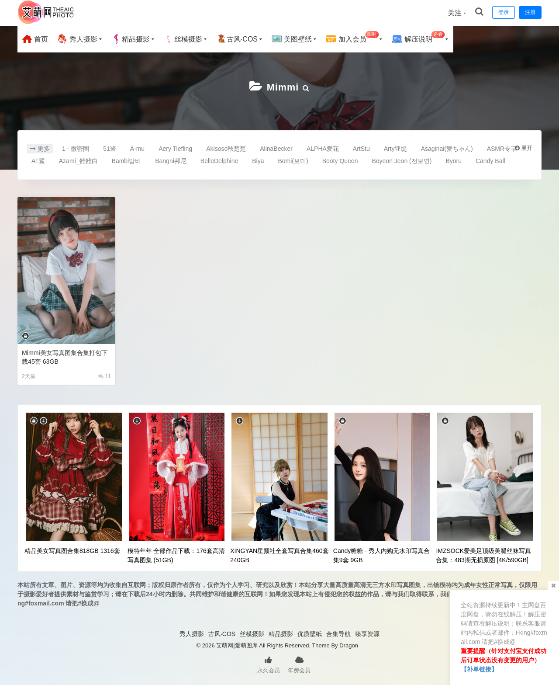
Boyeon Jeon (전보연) (401, 159)
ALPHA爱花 (323, 147)
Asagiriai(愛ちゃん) (447, 147)
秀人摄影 (77, 39)
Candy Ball (490, 159)
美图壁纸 (292, 39)
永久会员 (268, 663)
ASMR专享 (502, 147)
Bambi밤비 (126, 159)
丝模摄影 (183, 39)
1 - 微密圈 (75, 147)
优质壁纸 (309, 632)
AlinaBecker (276, 147)
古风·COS (237, 39)
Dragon (348, 644)
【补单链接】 (479, 669)
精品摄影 (130, 39)
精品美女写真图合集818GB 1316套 (72, 549)
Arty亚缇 (395, 147)
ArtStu (361, 147)
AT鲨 (38, 159)
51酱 (109, 147)
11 (104, 375)
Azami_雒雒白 (78, 159)
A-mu (137, 147)
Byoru (453, 159)
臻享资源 (367, 632)
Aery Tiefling (175, 147)
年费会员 (299, 663)
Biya (258, 159)
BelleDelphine (219, 159)
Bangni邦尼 (170, 159)
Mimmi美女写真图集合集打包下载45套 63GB (64, 356)
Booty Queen (340, 159)
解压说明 (418, 37)
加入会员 (352, 37)
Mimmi (283, 86)
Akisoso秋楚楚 (226, 147)
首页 (35, 39)
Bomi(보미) (293, 159)
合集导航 (338, 632)
